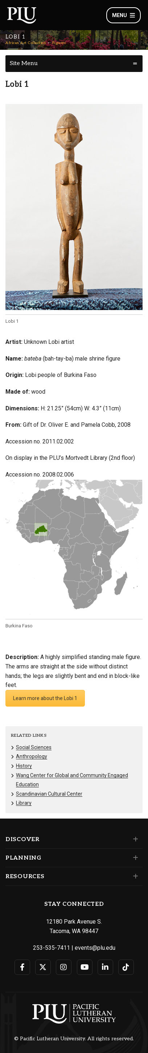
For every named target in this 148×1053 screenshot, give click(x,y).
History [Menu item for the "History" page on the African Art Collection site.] (24, 766)
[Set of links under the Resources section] (134, 876)
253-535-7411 (51, 947)
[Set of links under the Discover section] (134, 839)
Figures (59, 43)
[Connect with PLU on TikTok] (126, 967)
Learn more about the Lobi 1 (45, 698)
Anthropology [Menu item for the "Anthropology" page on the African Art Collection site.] (31, 756)
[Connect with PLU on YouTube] (84, 967)
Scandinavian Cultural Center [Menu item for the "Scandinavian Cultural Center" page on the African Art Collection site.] (49, 794)
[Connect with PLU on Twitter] (43, 967)
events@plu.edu (95, 947)
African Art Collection (25, 43)
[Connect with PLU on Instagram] (63, 967)
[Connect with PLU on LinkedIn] (105, 967)
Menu (123, 15)
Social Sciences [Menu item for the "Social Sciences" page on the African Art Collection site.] (34, 747)
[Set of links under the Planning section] (134, 858)
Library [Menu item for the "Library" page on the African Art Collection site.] (24, 803)
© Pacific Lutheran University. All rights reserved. (74, 1038)
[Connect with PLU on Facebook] (22, 967)
